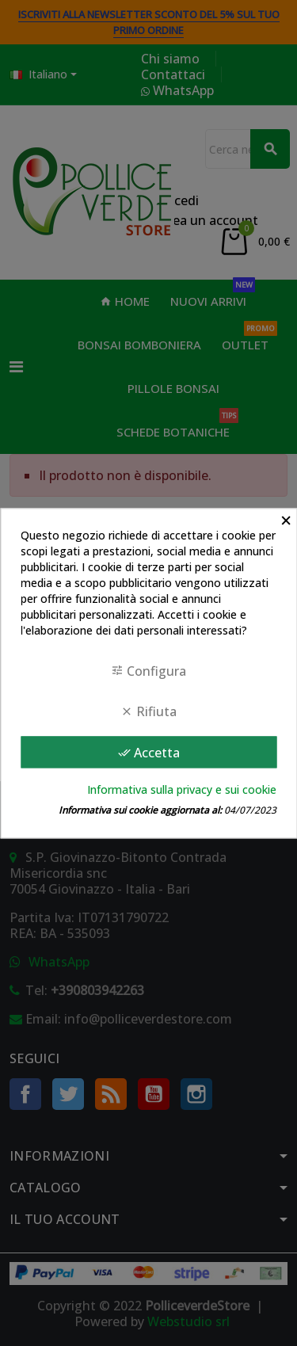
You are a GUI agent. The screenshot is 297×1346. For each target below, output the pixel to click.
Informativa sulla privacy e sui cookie (181, 789)
